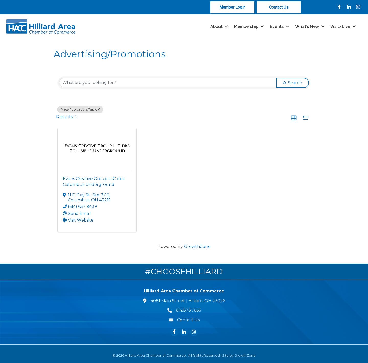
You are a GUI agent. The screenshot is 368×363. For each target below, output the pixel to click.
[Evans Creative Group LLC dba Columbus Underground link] (97, 148)
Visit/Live (340, 26)
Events (277, 26)
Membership (246, 26)
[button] (294, 118)
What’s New (307, 26)
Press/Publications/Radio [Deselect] (80, 109)
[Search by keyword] (168, 82)
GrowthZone (197, 246)
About (216, 26)
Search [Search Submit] (292, 82)
